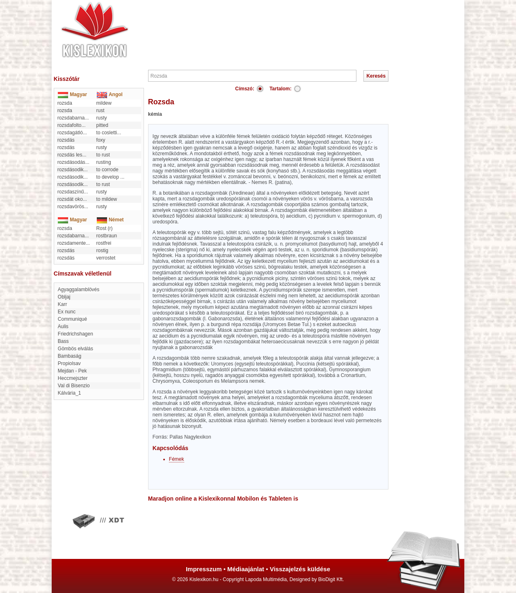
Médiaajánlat (245, 568)
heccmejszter (73, 378)
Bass (63, 341)
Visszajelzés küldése (300, 568)
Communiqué (72, 319)
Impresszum (204, 568)
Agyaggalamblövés (78, 289)
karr (62, 304)
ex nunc (66, 312)
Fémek (176, 459)
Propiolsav (69, 363)
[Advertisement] (282, 24)
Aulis (63, 326)
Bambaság (69, 356)
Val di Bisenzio (74, 385)
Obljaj (64, 297)
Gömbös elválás (75, 349)
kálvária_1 (69, 393)
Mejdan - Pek (72, 371)
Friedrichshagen (75, 334)
